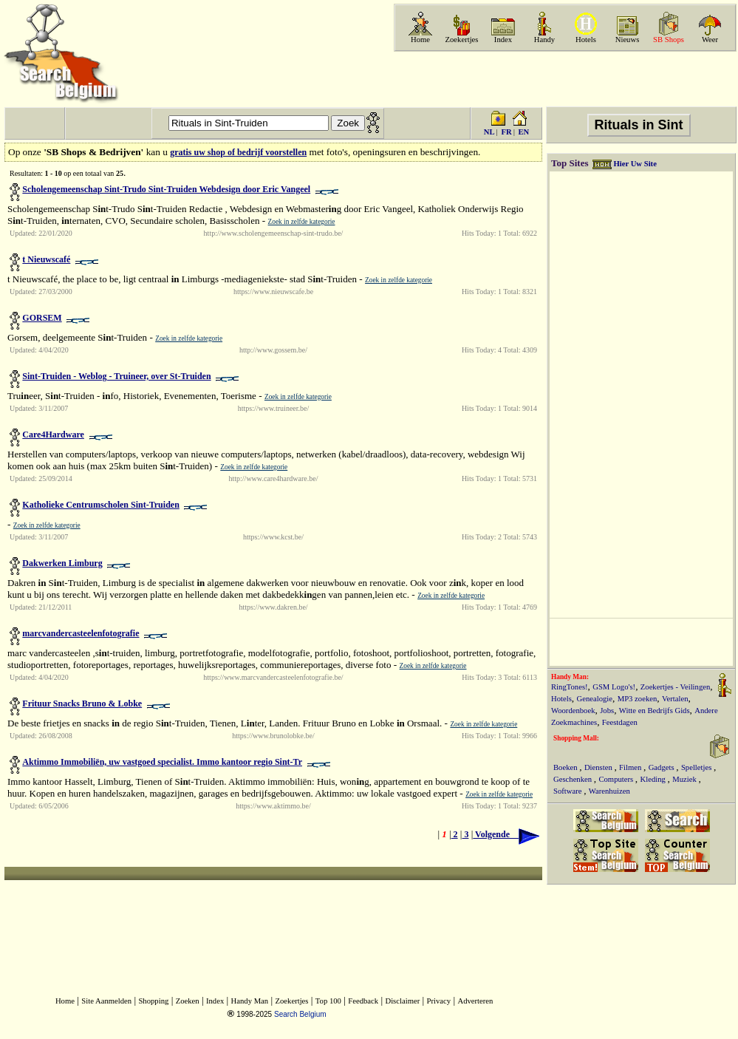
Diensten (599, 767)
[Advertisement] (564, 79)
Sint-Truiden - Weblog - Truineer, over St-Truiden (116, 376)
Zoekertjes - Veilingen (675, 687)
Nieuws (627, 39)
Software (568, 791)
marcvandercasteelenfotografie (80, 633)
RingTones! (569, 687)
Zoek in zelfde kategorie (301, 221)
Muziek (685, 779)
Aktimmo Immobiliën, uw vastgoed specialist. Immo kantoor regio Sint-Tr (162, 762)
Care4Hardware (53, 434)
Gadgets (663, 767)
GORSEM (41, 318)
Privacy (439, 1001)
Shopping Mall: (576, 738)
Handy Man (250, 1001)
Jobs (607, 710)
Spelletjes (697, 767)
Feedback (363, 1001)
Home (420, 39)
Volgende (506, 834)
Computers (616, 779)
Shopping (153, 1001)
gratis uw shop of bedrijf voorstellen (238, 152)
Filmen (631, 767)
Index (503, 39)
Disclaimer (402, 1001)
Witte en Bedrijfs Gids (654, 710)
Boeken (566, 767)
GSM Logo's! (613, 687)
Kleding (654, 779)
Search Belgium (300, 1014)
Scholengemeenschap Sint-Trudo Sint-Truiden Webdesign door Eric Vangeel (166, 189)
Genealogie (595, 699)
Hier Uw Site (634, 164)
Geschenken (573, 779)
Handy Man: (570, 677)
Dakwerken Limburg (62, 563)
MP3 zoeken (637, 699)
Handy (544, 39)
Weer (710, 39)
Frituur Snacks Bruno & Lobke (82, 703)
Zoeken (187, 1001)
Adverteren (475, 1001)
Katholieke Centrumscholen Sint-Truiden (100, 505)
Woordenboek (573, 710)
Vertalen (675, 699)
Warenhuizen (609, 791)
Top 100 (328, 1001)
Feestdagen (620, 722)
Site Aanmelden (106, 1001)
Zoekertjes (462, 39)
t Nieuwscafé (46, 259)
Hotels (585, 39)
